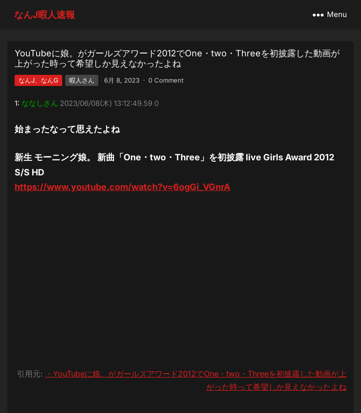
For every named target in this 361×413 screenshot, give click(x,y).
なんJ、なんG (38, 80)
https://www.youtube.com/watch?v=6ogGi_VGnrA (122, 187)
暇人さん (81, 80)
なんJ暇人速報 (44, 14)
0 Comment (165, 80)
